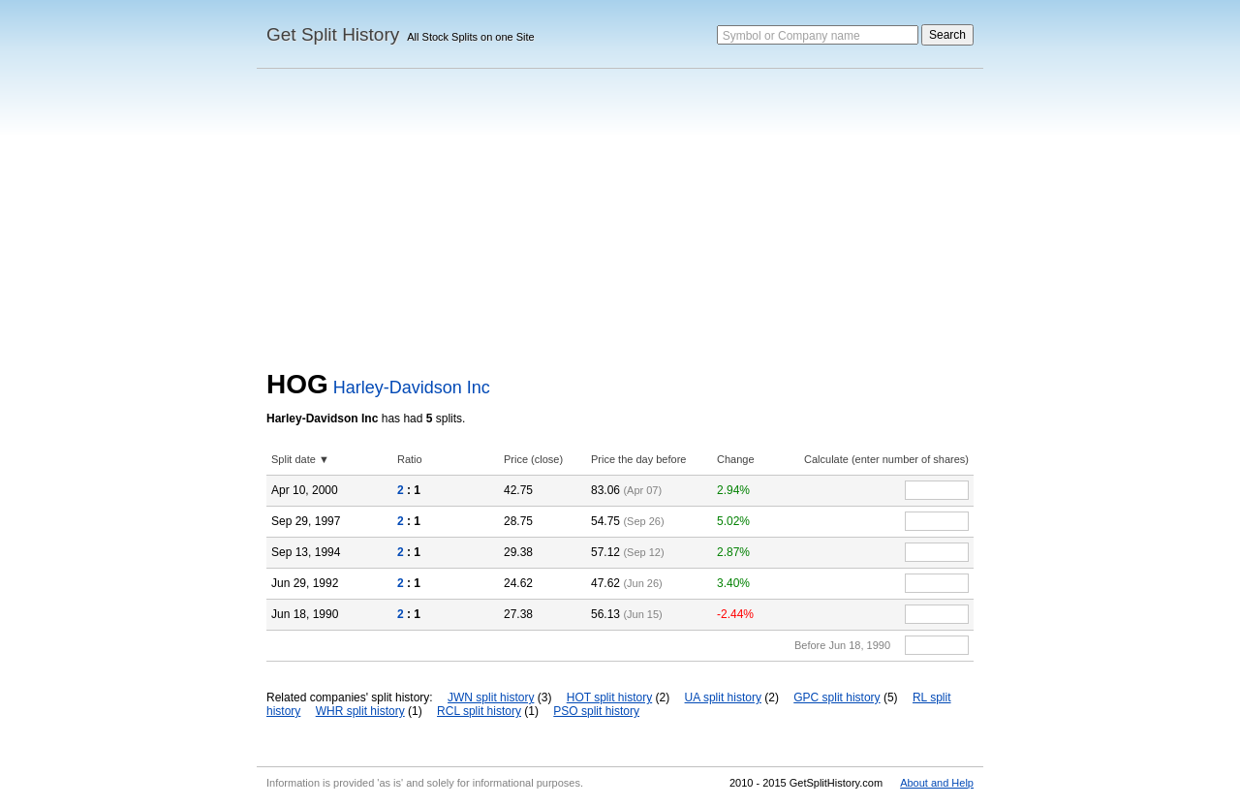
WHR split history (360, 711)
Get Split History (332, 34)
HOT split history (609, 697)
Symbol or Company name (791, 36)
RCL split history (479, 711)
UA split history (723, 697)
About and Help (937, 783)
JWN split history (491, 697)
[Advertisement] (620, 223)
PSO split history (596, 711)
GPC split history (836, 697)
